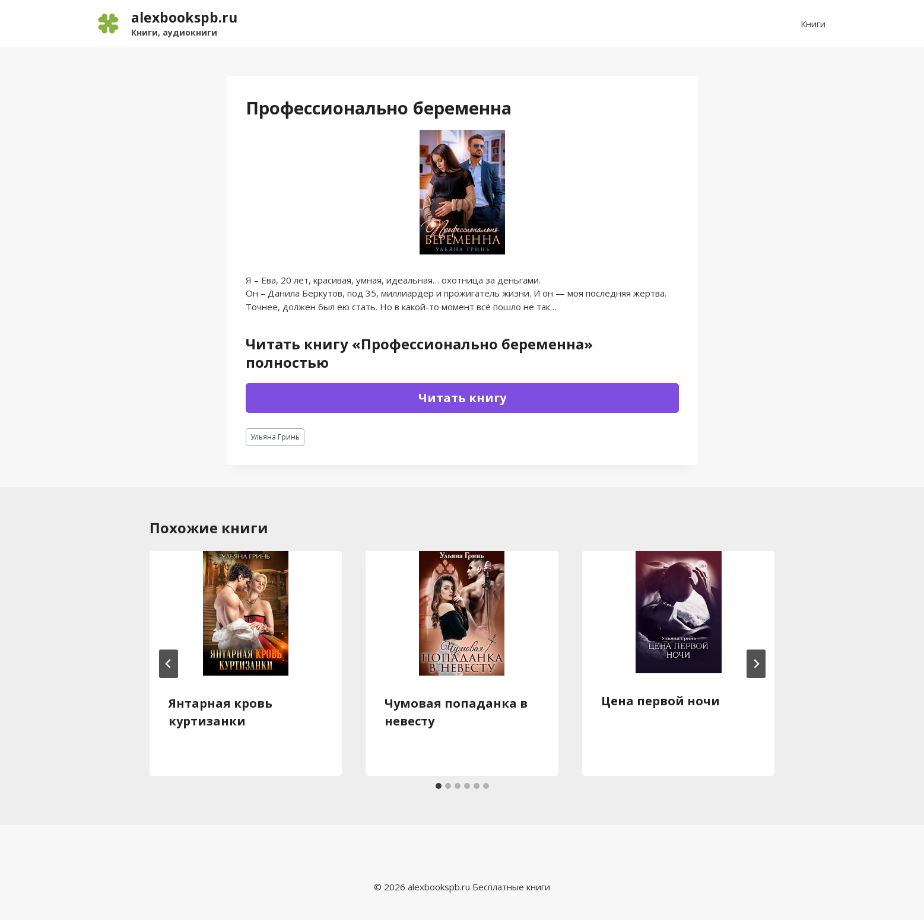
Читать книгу (462, 398)
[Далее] (756, 664)
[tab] (439, 786)
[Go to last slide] (168, 664)
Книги (813, 24)
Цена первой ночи (660, 701)
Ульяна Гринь (275, 437)
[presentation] (246, 613)
